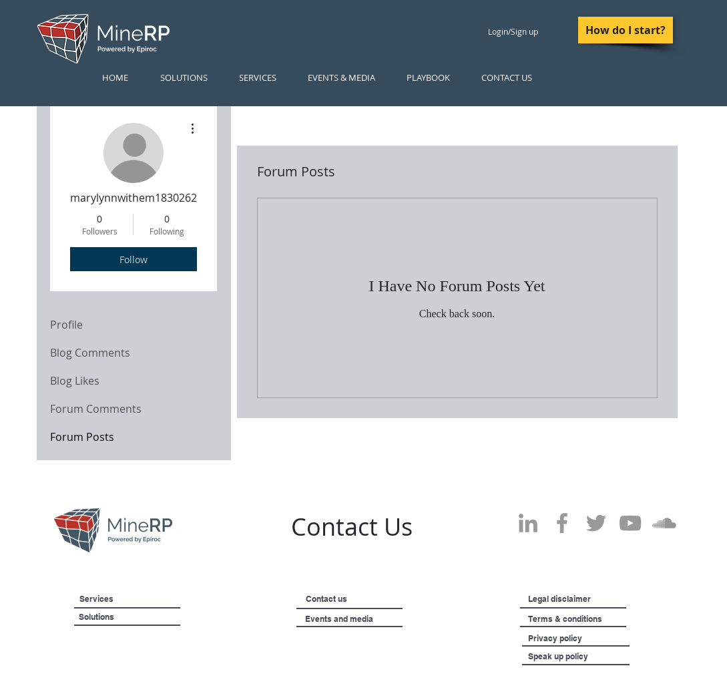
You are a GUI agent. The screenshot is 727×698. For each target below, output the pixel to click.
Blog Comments (90, 352)
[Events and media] (373, 619)
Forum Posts (82, 436)
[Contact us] (347, 599)
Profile (66, 324)
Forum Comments (96, 408)
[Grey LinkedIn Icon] (528, 523)
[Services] (117, 599)
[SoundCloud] (664, 523)
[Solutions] (130, 617)
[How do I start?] (625, 30)
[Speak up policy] (574, 657)
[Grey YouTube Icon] (630, 523)
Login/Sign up (513, 31)
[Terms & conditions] (603, 619)
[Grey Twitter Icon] (596, 523)
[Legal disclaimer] (591, 599)
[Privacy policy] (581, 639)
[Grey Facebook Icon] (562, 523)
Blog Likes (74, 380)
